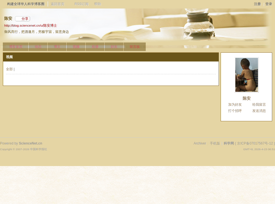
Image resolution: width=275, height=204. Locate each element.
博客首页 (15, 47)
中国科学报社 (38, 149)
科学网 (229, 143)
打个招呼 (235, 111)
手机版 (215, 143)
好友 (114, 47)
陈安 (247, 98)
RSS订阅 (81, 4)
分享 (25, 19)
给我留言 (259, 105)
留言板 (135, 47)
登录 (268, 4)
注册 (257, 4)
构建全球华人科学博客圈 (26, 4)
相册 (95, 47)
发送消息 (259, 111)
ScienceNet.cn (30, 143)
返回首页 (57, 4)
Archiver (200, 143)
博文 (57, 47)
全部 (9, 69)
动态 (38, 47)
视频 (76, 47)
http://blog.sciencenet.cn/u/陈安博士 (30, 25)
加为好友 (235, 105)
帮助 (97, 4)
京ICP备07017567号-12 (255, 143)
